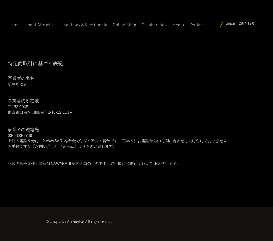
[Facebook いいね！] (235, 218)
